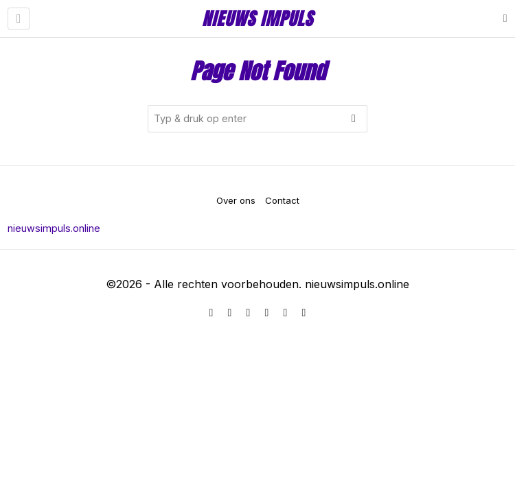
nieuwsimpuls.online (54, 228)
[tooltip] (211, 313)
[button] (353, 118)
